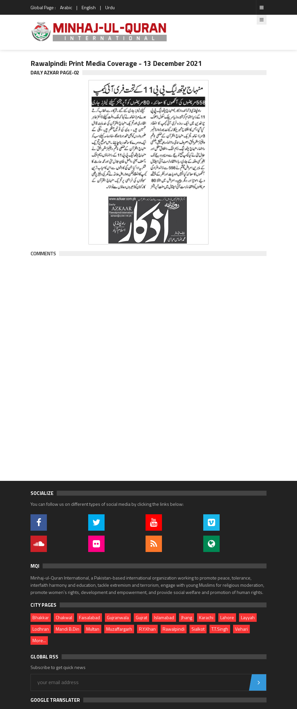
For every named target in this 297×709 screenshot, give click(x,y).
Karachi (206, 617)
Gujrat (141, 617)
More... (39, 640)
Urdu (110, 7)
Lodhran (40, 628)
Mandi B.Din (67, 628)
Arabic (66, 7)
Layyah (248, 617)
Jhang (186, 617)
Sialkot (198, 628)
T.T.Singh (219, 628)
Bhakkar (40, 617)
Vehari (241, 628)
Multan (92, 628)
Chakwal (64, 617)
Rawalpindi (174, 628)
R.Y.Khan (147, 628)
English (89, 7)
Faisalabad (89, 617)
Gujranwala (118, 617)
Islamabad (164, 617)
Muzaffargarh (119, 628)
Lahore (227, 617)
